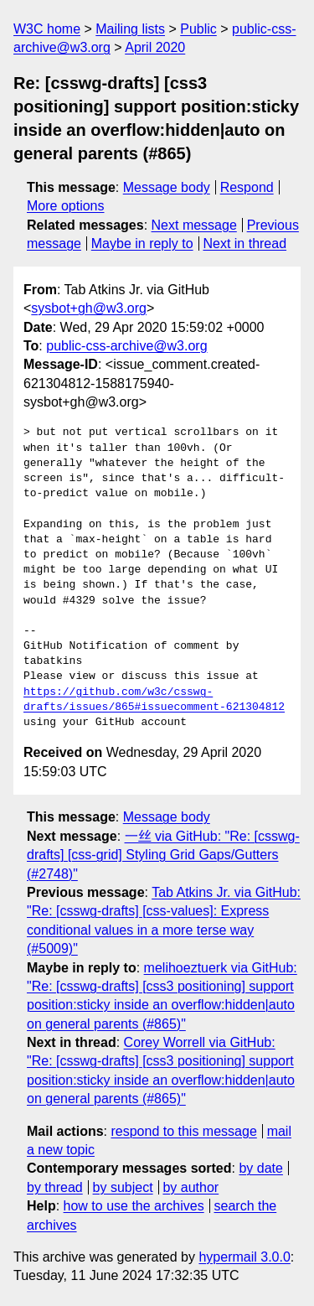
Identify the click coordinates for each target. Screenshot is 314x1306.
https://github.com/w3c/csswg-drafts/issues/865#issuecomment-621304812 (154, 700)
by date (260, 1168)
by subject (123, 1187)
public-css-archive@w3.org (126, 346)
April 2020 (155, 47)
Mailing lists (130, 29)
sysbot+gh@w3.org (89, 308)
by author (190, 1187)
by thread (55, 1187)
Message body (166, 187)
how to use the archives (134, 1206)
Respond (247, 187)
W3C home (46, 29)
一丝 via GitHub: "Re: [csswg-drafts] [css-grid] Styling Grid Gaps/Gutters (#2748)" (163, 855)
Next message (194, 225)
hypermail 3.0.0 (244, 1257)
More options (66, 206)
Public (198, 29)
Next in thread (244, 243)
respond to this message (183, 1131)
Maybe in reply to (142, 243)
